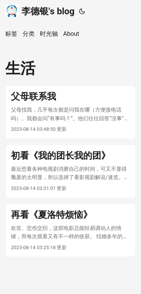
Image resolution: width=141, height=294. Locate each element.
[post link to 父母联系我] (70, 112)
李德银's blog (39, 10)
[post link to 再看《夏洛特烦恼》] (70, 230)
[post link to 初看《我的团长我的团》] (70, 171)
